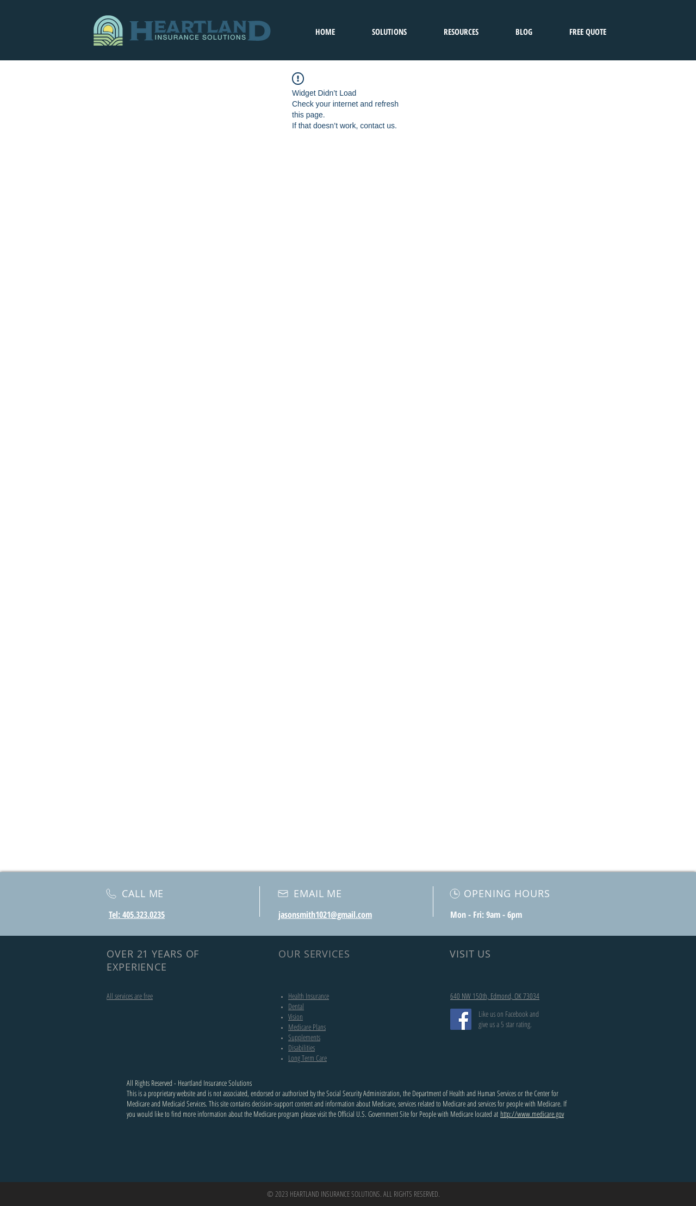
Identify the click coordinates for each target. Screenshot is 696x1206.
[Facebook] (460, 1019)
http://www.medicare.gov (532, 1114)
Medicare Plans (307, 1027)
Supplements (304, 1037)
